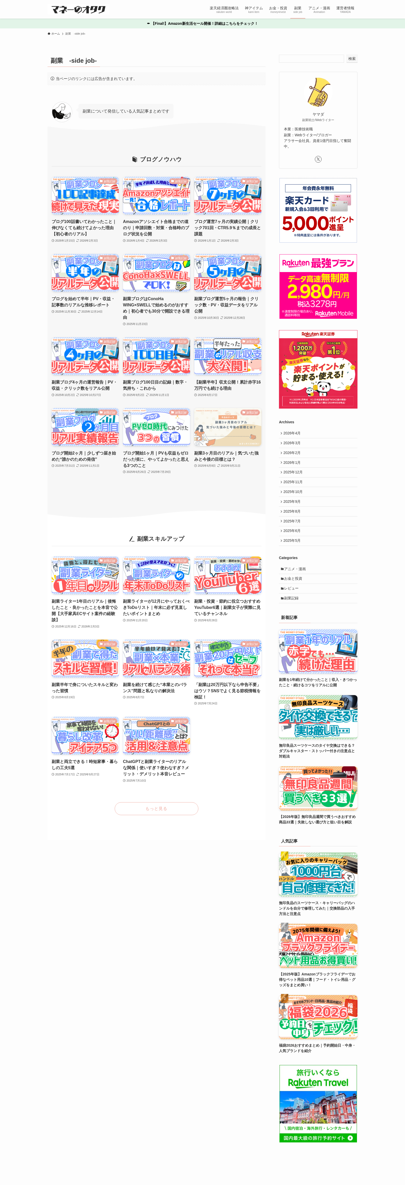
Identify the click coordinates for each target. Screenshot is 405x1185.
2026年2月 (293, 455)
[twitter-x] (318, 159)
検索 (352, 59)
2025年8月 (293, 520)
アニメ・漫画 (296, 581)
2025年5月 (293, 552)
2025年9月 (293, 509)
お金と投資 (294, 592)
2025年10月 (294, 498)
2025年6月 (293, 541)
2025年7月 (293, 530)
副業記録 (292, 613)
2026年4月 (293, 434)
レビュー (292, 602)
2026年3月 (293, 444)
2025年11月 (294, 487)
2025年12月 (294, 476)
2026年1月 (293, 466)
